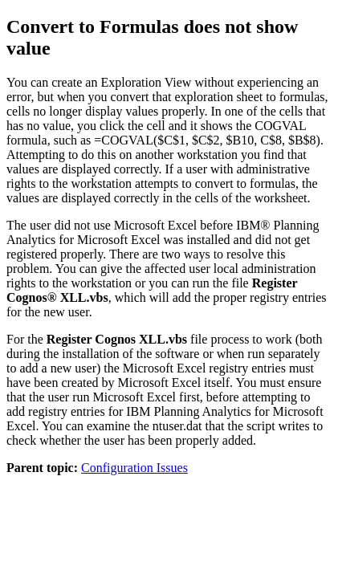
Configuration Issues (134, 467)
